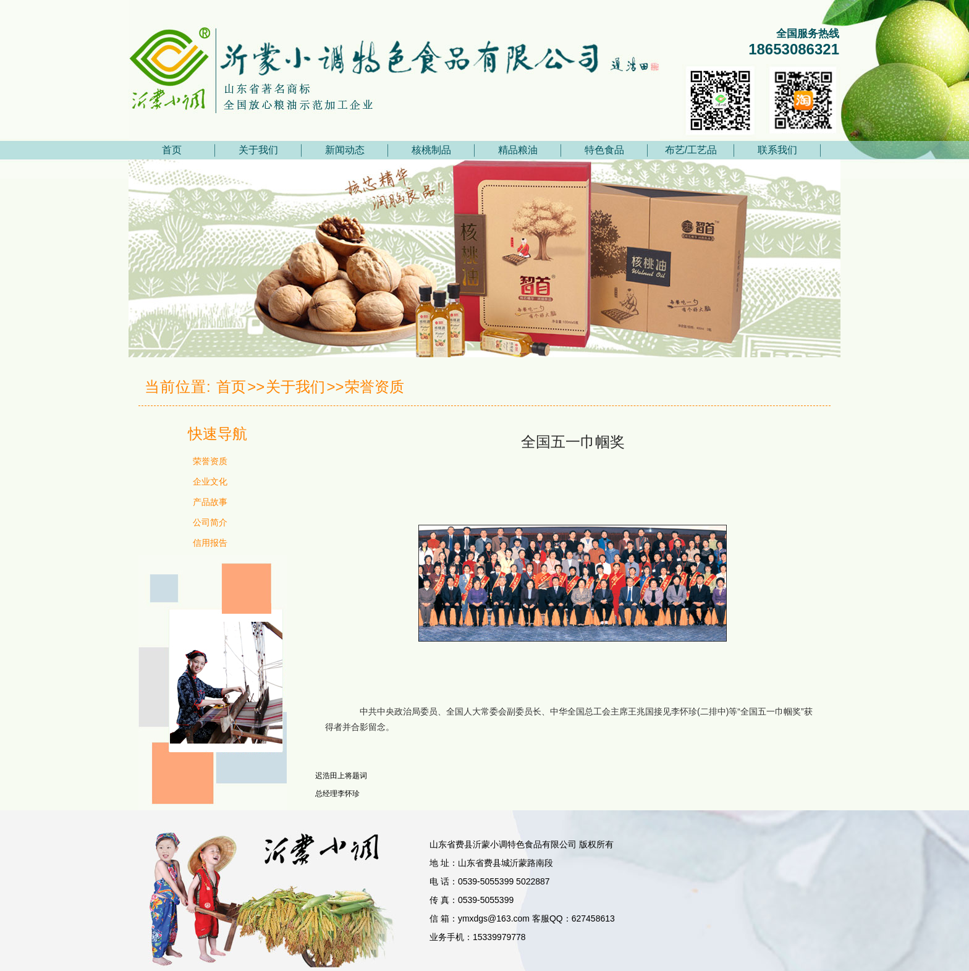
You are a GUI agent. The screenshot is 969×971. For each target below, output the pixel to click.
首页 (172, 150)
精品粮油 (518, 150)
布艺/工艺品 (691, 150)
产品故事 (210, 502)
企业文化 (210, 481)
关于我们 (258, 150)
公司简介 (210, 522)
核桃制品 (431, 150)
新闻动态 (345, 150)
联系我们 (777, 150)
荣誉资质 (374, 386)
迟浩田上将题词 (341, 775)
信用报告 (210, 543)
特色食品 (604, 150)
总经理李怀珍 (337, 793)
